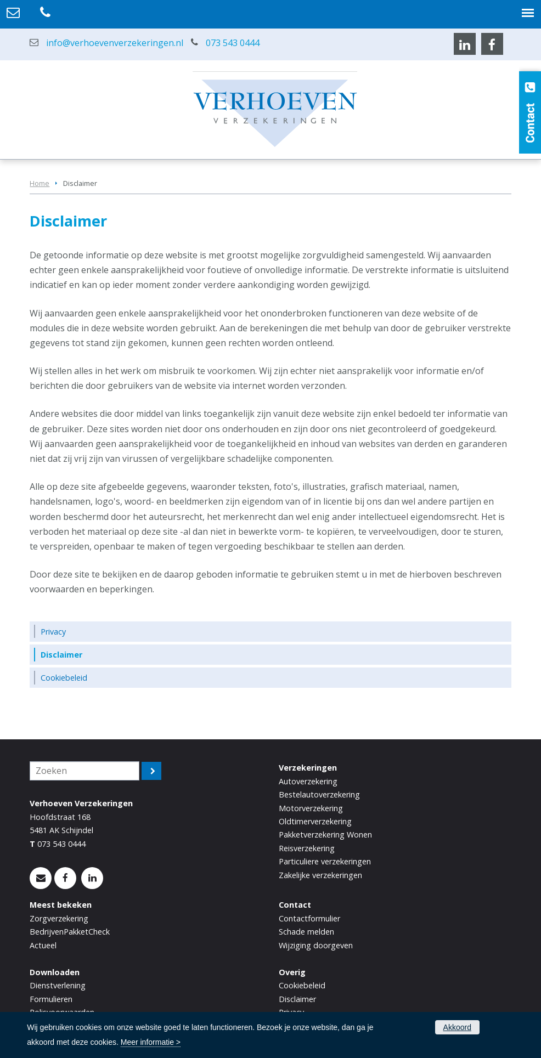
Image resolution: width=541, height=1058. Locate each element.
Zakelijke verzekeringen (320, 875)
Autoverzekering (308, 781)
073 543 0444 (233, 43)
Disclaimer (297, 999)
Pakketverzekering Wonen (325, 834)
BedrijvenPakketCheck (70, 931)
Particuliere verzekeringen (325, 861)
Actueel (43, 945)
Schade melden (306, 931)
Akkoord (457, 1027)
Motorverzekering (311, 808)
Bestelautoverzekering (319, 794)
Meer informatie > (151, 1042)
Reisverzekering (307, 848)
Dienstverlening (58, 985)
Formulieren (51, 999)
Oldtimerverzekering (315, 821)
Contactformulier (309, 918)
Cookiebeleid (302, 985)
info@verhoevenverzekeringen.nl (114, 43)
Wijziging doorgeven (316, 945)
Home (39, 183)
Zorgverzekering (59, 918)
